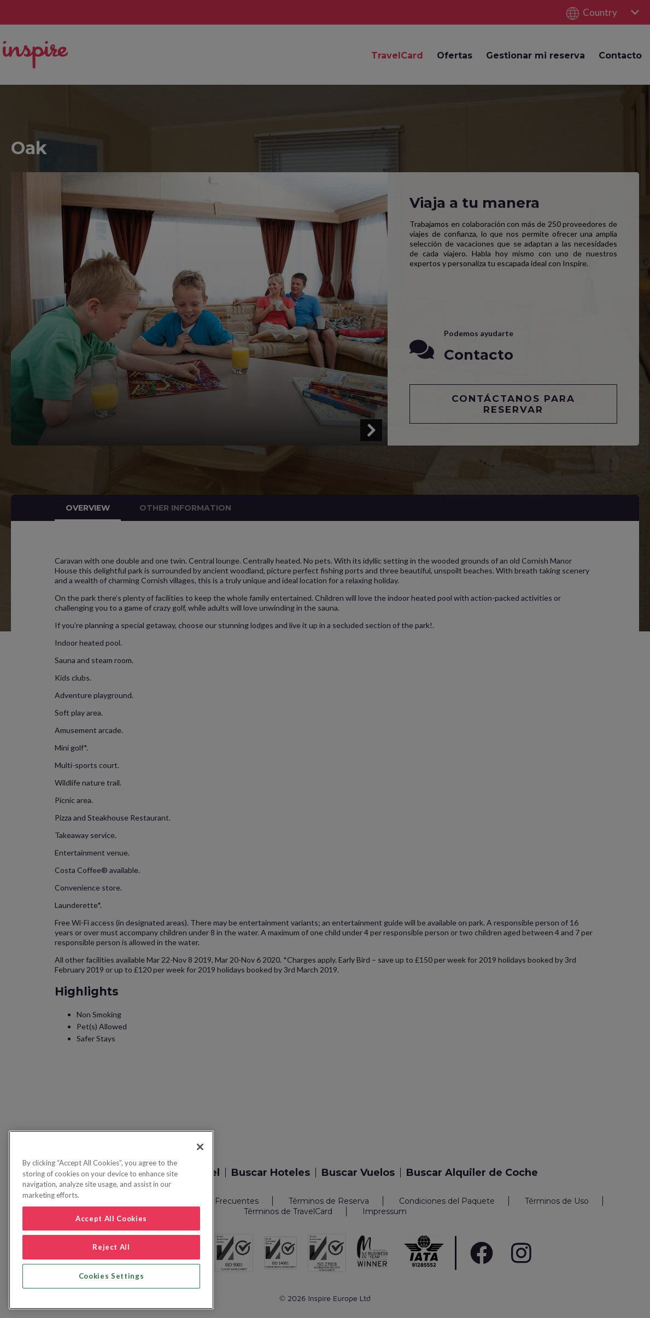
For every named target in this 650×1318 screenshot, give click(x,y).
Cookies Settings (111, 1276)
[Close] (200, 1147)
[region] (111, 1219)
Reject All (111, 1247)
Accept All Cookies (111, 1218)
